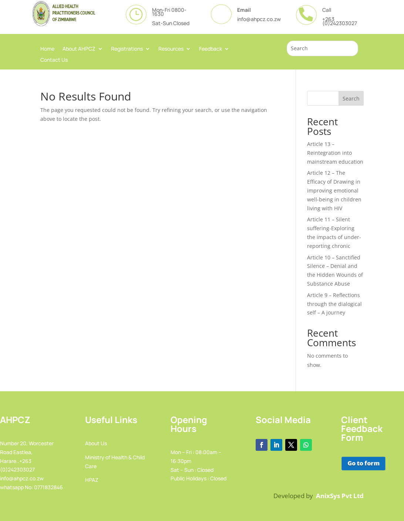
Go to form (363, 463)
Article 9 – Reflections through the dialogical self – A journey (334, 304)
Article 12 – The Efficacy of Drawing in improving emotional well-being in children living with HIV (334, 190)
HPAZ (91, 479)
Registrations (127, 49)
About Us (96, 443)
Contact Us (54, 60)
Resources (171, 49)
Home (47, 49)
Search (351, 98)
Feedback (210, 49)
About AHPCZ (79, 49)
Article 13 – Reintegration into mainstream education (335, 152)
